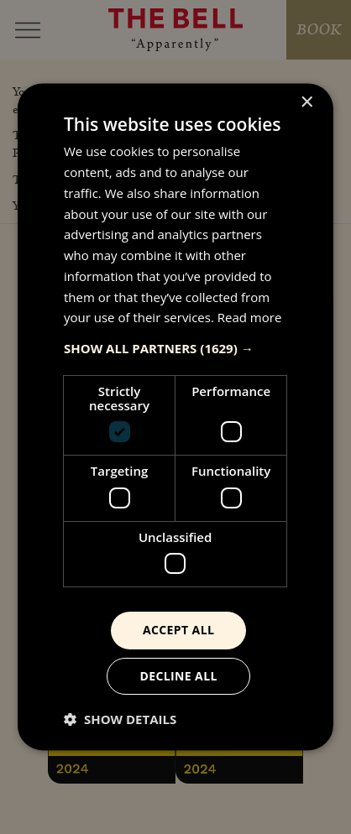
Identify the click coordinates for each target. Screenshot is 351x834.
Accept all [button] (178, 630)
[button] (175, 348)
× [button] (306, 102)
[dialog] (175, 417)
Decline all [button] (178, 676)
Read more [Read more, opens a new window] (249, 318)
